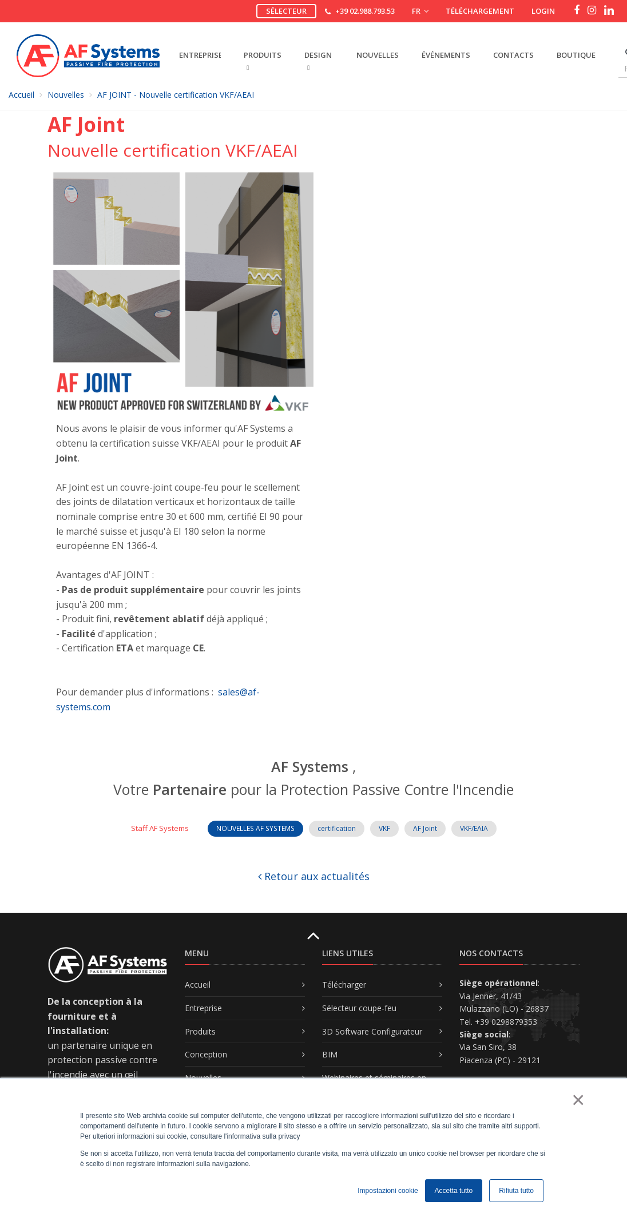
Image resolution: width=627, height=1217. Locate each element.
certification (337, 828)
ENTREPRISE (200, 55)
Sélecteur (286, 11)
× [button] (578, 1100)
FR (420, 11)
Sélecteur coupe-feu (359, 1008)
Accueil (21, 94)
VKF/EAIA (474, 828)
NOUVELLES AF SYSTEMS (255, 828)
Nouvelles (377, 55)
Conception (206, 1054)
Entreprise (203, 1008)
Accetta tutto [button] (454, 1191)
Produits (200, 1031)
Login (543, 11)
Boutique (576, 55)
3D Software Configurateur (372, 1031)
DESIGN (318, 60)
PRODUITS (262, 60)
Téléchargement (480, 11)
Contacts (513, 55)
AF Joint (425, 828)
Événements (446, 55)
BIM (330, 1054)
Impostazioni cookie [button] (388, 1191)
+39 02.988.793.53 (365, 11)
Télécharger (344, 984)
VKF (384, 828)
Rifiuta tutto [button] (516, 1191)
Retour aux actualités (314, 876)
